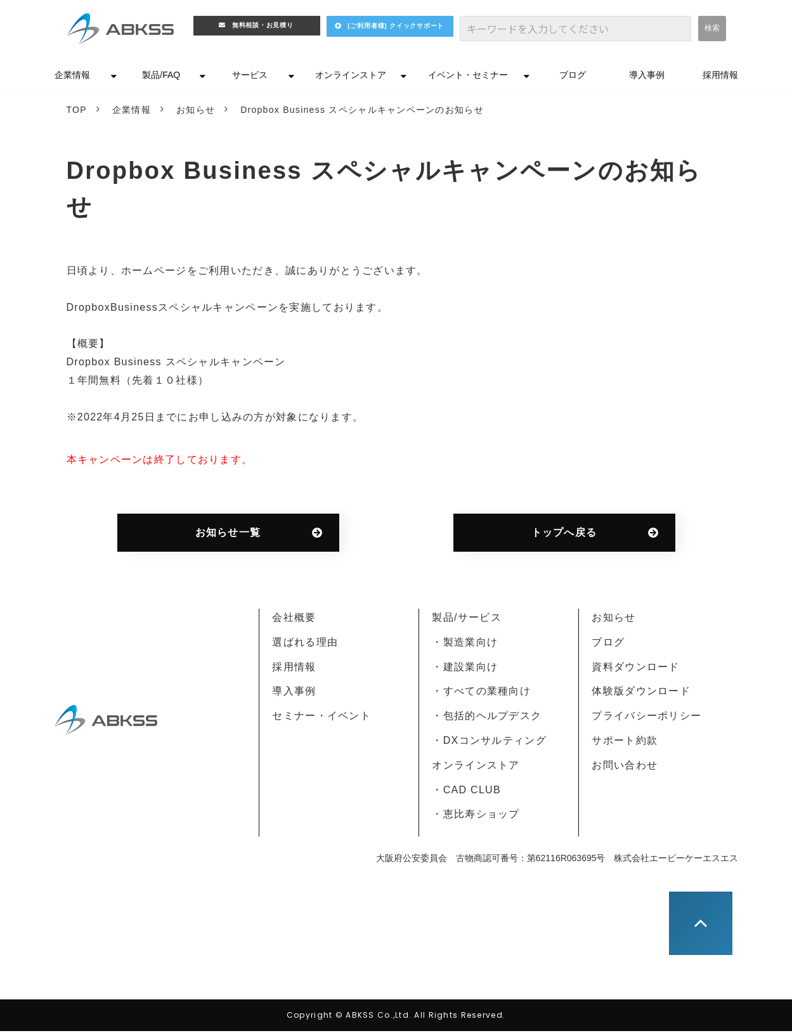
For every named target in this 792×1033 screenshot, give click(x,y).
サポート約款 (625, 742)
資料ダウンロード (635, 668)
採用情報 (720, 77)
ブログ (572, 77)
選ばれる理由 (305, 644)
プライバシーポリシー (646, 717)
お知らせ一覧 (228, 534)
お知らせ (195, 112)
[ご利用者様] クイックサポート (403, 32)
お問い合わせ (625, 767)
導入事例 (647, 77)
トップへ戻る (564, 534)
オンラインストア (350, 77)
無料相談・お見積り (264, 27)
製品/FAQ (161, 77)
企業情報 (72, 77)
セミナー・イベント (321, 717)
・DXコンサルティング (489, 742)
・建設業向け (465, 668)
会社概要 (294, 619)
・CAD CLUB (466, 791)
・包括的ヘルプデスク (487, 717)
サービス (250, 77)
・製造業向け (465, 644)
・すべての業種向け (481, 692)
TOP (77, 112)
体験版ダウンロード (641, 692)
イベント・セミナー (468, 77)
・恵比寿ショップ (475, 815)
